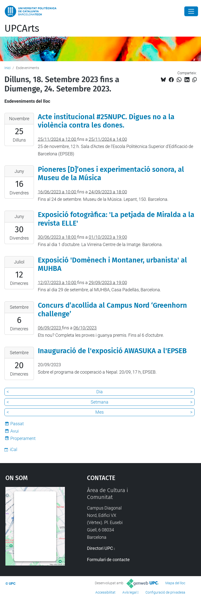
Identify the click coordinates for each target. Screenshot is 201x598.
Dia (99, 391)
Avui (14, 431)
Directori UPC (100, 548)
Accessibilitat (105, 592)
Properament (23, 438)
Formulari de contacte (108, 559)
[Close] (191, 11)
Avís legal (129, 592)
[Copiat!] (194, 80)
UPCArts (21, 28)
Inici (7, 68)
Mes (99, 412)
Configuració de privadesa (165, 592)
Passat (17, 423)
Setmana (99, 402)
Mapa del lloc (175, 583)
